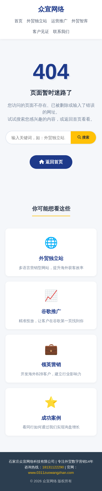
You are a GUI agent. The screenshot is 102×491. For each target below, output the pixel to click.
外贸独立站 (37, 21)
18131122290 (53, 467)
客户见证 (41, 31)
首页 (18, 21)
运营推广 (59, 21)
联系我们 (61, 31)
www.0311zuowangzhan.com (51, 473)
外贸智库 (80, 21)
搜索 (83, 137)
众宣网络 (51, 9)
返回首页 (51, 162)
